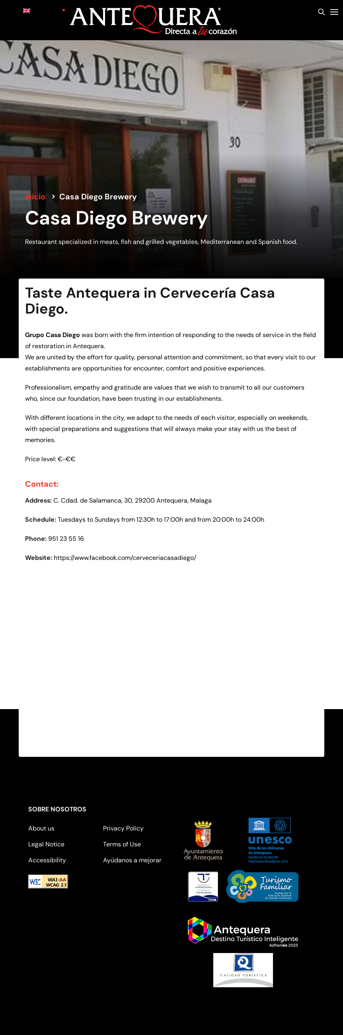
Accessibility (47, 860)
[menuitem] (44, 10)
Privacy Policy (123, 828)
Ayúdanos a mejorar (132, 860)
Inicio (35, 196)
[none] (44, 10)
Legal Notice (46, 844)
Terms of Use (122, 844)
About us (41, 828)
